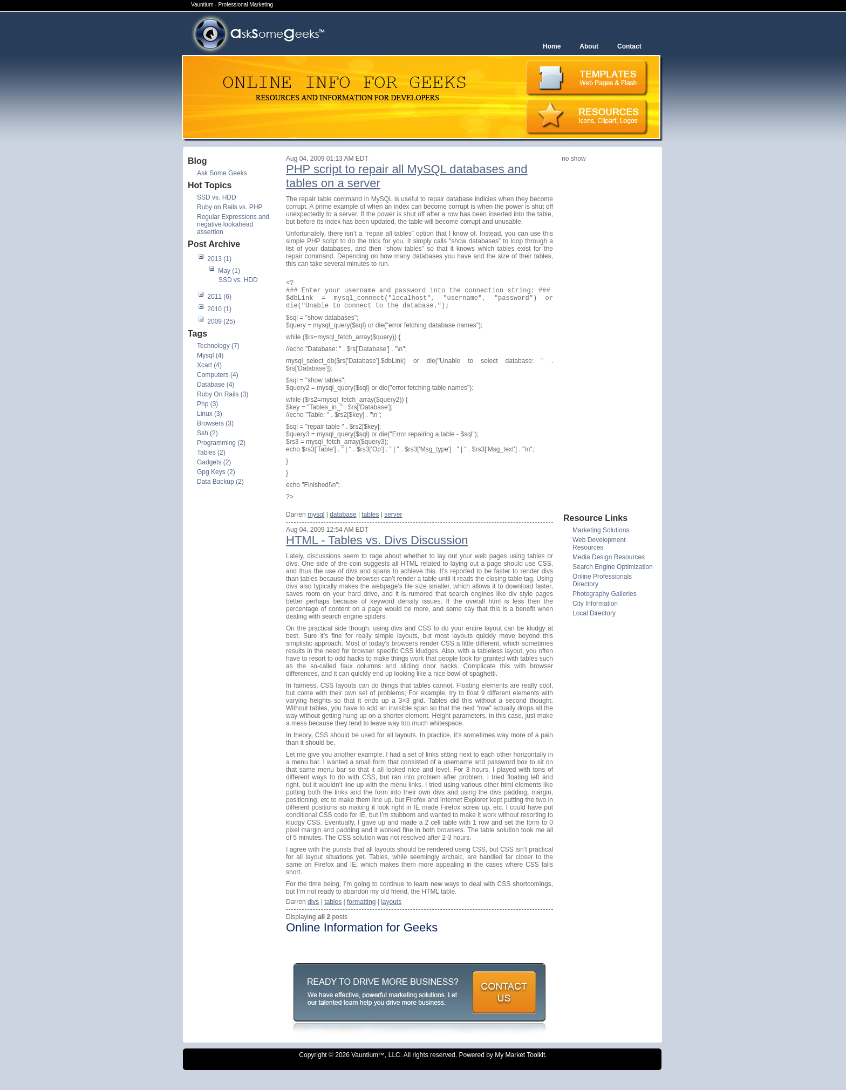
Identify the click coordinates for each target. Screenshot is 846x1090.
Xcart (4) (209, 365)
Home (552, 46)
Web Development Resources (599, 543)
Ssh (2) (207, 433)
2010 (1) (219, 309)
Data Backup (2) (220, 481)
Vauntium (364, 1063)
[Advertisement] (605, 337)
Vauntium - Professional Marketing (232, 5)
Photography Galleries (604, 594)
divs (313, 910)
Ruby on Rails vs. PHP (229, 207)
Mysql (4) (210, 355)
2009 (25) (221, 321)
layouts (391, 910)
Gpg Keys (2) (216, 472)
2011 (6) (219, 296)
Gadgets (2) (214, 462)
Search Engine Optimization (612, 567)
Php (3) (207, 404)
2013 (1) (219, 259)
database (343, 522)
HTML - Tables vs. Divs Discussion (377, 548)
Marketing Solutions (600, 530)
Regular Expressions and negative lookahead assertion (233, 224)
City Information (595, 603)
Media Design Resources (608, 557)
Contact (629, 46)
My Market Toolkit (520, 1063)
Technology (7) (218, 345)
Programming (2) (221, 443)
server (393, 522)
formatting (361, 910)
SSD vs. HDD (216, 197)
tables (370, 522)
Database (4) (215, 384)
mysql (316, 522)
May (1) (229, 271)
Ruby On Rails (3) (222, 394)
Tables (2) (211, 452)
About (588, 46)
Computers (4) (217, 375)
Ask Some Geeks (222, 173)
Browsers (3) (215, 423)
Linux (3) (209, 413)
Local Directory (594, 613)
